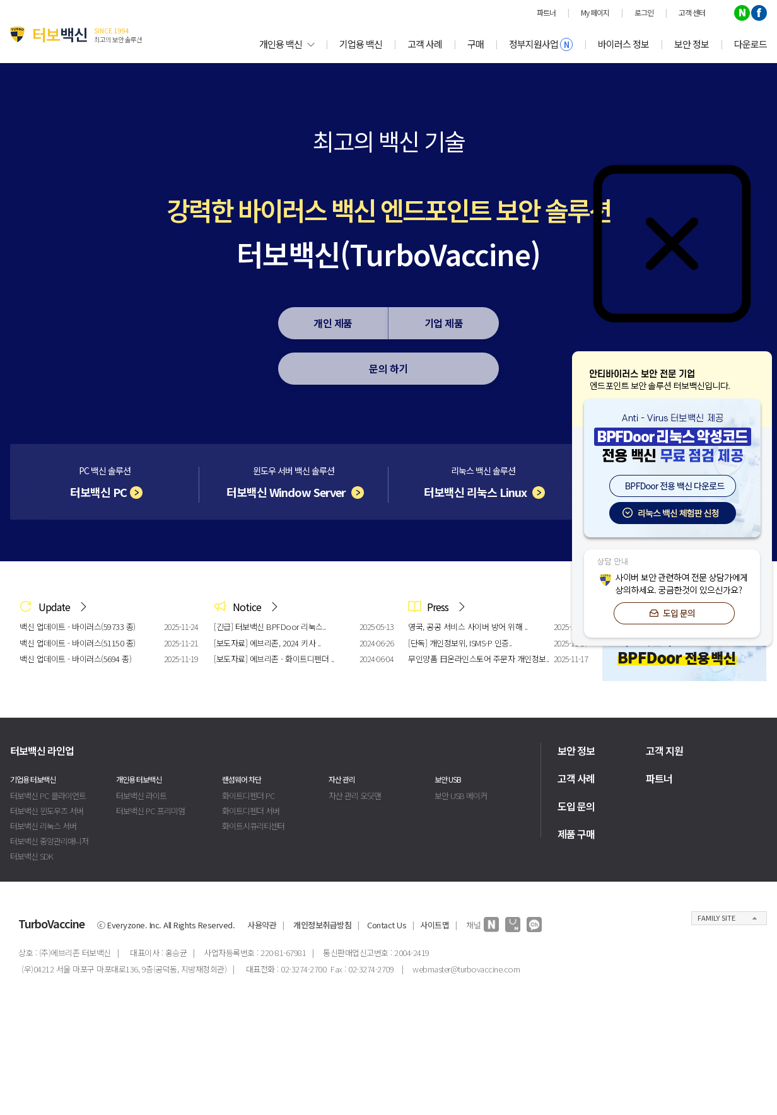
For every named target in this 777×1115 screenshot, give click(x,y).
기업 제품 (444, 322)
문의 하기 (388, 368)
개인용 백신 (286, 43)
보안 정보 (691, 43)
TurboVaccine (51, 923)
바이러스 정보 (623, 43)
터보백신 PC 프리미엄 (150, 811)
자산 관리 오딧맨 (355, 796)
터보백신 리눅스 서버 (43, 826)
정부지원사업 (541, 44)
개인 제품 (333, 322)
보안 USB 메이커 (461, 796)
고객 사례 (424, 43)
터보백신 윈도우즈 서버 (46, 811)
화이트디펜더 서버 (250, 811)
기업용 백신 (360, 43)
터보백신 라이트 (141, 796)
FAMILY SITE (716, 918)
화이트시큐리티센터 (253, 826)
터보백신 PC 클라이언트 (48, 796)
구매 (475, 43)
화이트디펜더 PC (248, 796)
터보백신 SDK (31, 856)
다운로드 (750, 43)
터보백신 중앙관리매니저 (49, 841)
